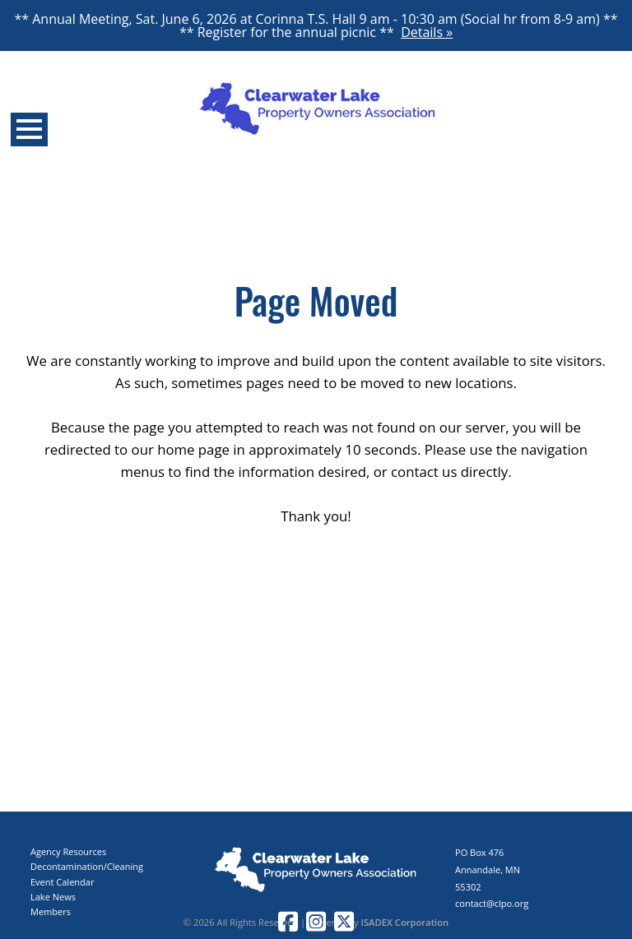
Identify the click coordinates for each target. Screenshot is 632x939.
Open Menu (29, 129)
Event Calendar (62, 882)
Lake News (53, 896)
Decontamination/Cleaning (86, 866)
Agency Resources (68, 851)
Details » (427, 32)
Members (50, 911)
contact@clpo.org (491, 903)
